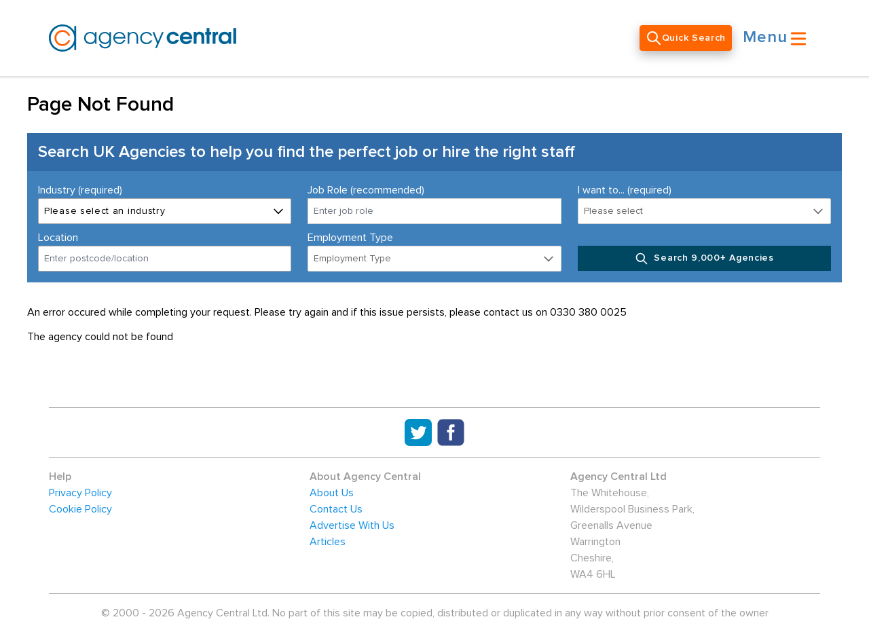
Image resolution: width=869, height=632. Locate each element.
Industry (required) (80, 190)
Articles (328, 541)
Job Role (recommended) (366, 190)
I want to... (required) (624, 190)
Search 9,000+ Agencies (704, 258)
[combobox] (164, 259)
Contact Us (336, 509)
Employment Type (350, 237)
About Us (332, 492)
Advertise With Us (352, 525)
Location (58, 237)
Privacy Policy (80, 492)
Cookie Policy (80, 509)
